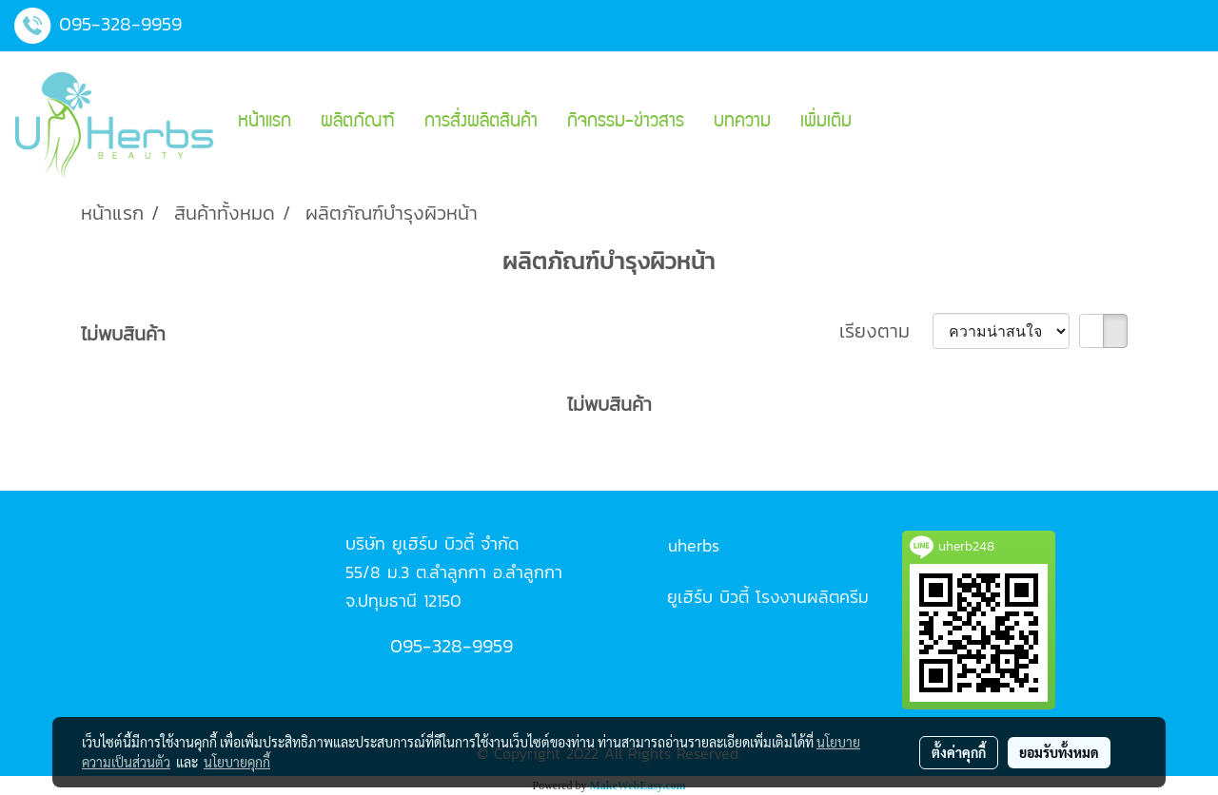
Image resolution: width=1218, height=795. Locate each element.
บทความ (742, 122)
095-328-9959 (120, 24)
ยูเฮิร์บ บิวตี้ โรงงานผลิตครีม (768, 597)
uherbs (693, 545)
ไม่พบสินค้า (123, 334)
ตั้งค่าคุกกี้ (959, 752)
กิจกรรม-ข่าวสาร (625, 122)
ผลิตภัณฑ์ (358, 122)
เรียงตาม (886, 331)
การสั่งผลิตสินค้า (481, 122)
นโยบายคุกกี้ (237, 761)
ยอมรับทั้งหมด (1059, 752)
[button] (883, 122)
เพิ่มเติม (826, 122)
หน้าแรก (264, 122)
